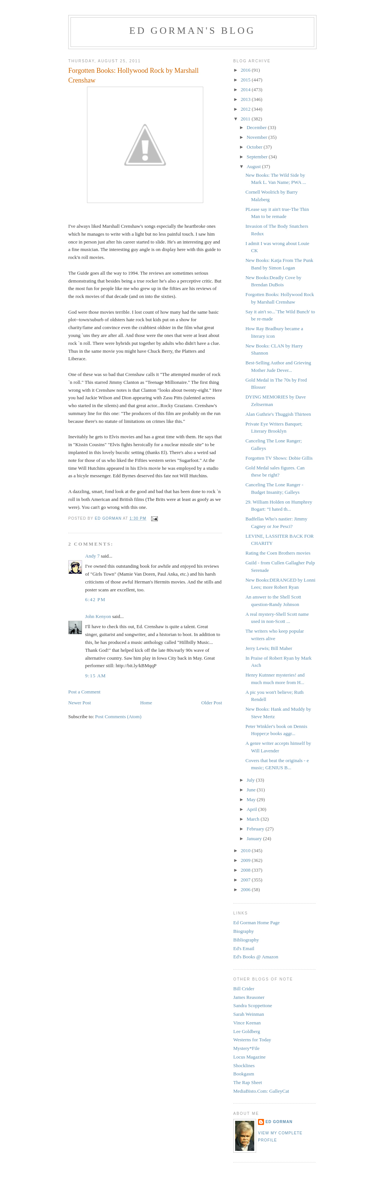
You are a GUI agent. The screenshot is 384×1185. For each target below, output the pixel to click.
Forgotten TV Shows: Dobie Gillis (278, 458)
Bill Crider (243, 988)
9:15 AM (95, 675)
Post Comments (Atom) (118, 716)
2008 (246, 870)
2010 (246, 850)
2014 (246, 89)
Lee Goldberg (246, 1031)
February (256, 829)
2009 (246, 860)
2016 (246, 70)
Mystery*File (246, 1048)
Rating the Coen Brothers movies (277, 553)
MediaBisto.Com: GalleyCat (261, 1091)
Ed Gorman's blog (192, 30)
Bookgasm (243, 1074)
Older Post (211, 702)
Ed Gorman (279, 1122)
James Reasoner (248, 997)
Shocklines (244, 1065)
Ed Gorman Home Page (256, 922)
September (258, 156)
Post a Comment (84, 692)
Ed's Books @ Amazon (255, 956)
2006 (246, 889)
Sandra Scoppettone (252, 1005)
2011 (246, 119)
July (251, 780)
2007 (246, 880)
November (257, 137)
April (252, 809)
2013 (246, 99)
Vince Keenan (247, 1023)
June (252, 790)
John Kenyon (98, 616)
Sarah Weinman (248, 1014)
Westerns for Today (252, 1039)
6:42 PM (95, 599)
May (252, 799)
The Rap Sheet (247, 1082)
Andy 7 (92, 556)
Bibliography (246, 940)
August (254, 166)
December (257, 127)
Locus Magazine (249, 1057)
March (254, 819)
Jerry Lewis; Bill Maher (268, 648)
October (255, 147)
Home (146, 702)
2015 (246, 80)
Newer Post (79, 702)
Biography (243, 931)
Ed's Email (243, 948)
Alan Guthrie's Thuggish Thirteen (278, 414)
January (255, 838)
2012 (246, 109)
